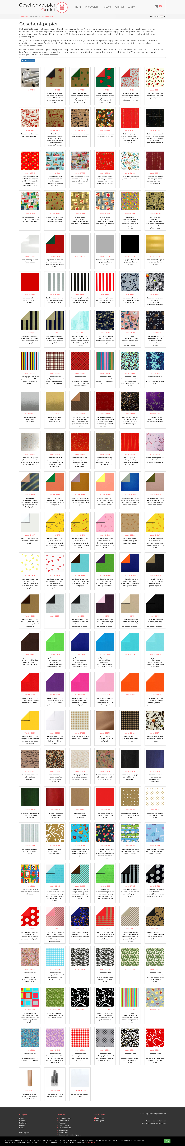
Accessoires (62, 1133)
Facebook (99, 1118)
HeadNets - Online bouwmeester (153, 1123)
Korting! (119, 7)
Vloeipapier (62, 1123)
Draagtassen (62, 1130)
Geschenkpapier (47, 16)
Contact (132, 7)
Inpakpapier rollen (64, 1118)
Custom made (63, 1125)
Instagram (99, 1121)
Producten (23, 1123)
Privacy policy (24, 1133)
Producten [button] (92, 7)
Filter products (28, 61)
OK (167, 1141)
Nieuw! (107, 7)
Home (78, 7)
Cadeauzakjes (63, 1121)
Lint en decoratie (64, 1128)
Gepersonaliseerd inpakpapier (69, 1135)
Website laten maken (154, 1121)
